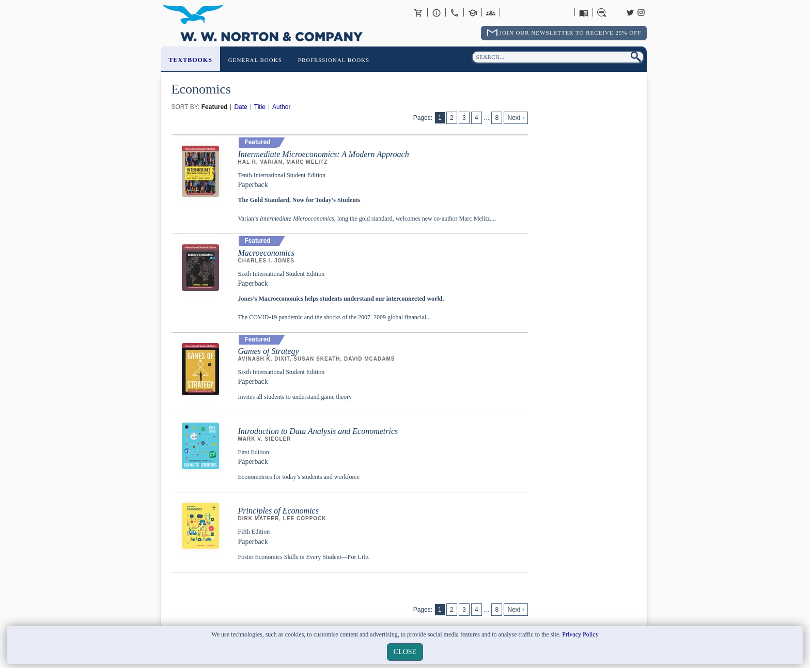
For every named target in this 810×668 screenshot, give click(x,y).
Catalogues (583, 12)
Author (281, 107)
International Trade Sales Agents (490, 12)
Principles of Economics (278, 510)
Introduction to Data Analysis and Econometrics (318, 431)
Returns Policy (537, 12)
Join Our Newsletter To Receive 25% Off (571, 32)
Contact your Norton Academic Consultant (472, 12)
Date (240, 107)
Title (260, 107)
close (405, 652)
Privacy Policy (580, 634)
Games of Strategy (268, 351)
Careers (601, 12)
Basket (418, 12)
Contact (454, 12)
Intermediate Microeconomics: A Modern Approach (323, 154)
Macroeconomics (266, 252)
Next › (515, 117)
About (436, 12)
